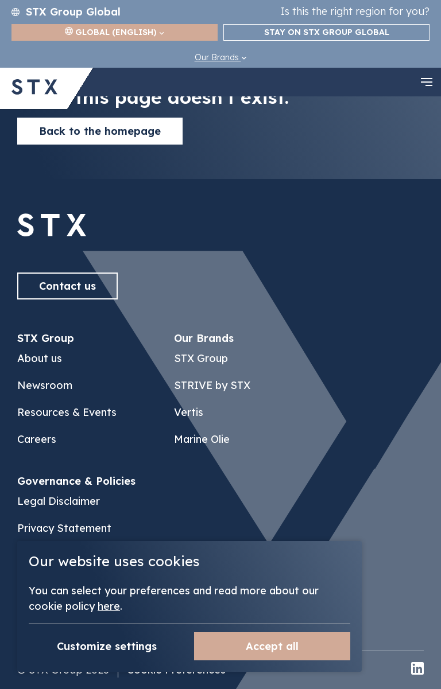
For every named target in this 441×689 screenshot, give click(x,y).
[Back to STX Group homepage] (34, 88)
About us (39, 358)
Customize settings (107, 646)
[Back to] (51, 233)
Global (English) (114, 32)
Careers (36, 439)
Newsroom (44, 385)
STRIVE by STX (212, 385)
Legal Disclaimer (58, 501)
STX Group (201, 358)
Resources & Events (67, 412)
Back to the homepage (100, 131)
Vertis (188, 412)
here (109, 606)
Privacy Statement (64, 528)
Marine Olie (202, 439)
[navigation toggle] (426, 82)
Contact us (67, 286)
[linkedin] (417, 670)
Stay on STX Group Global (326, 32)
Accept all (272, 646)
